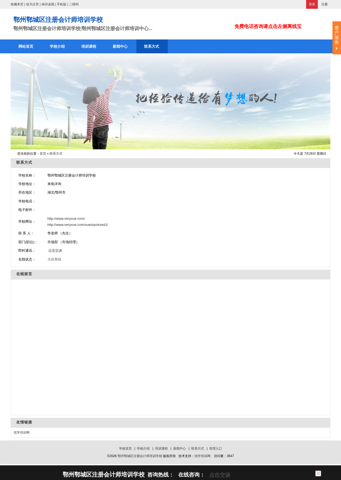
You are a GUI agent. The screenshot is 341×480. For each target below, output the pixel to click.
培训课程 (161, 448)
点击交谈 (54, 251)
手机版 (61, 4)
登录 (312, 4)
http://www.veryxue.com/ (66, 219)
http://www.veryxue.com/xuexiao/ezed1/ (77, 225)
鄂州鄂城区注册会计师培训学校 (139, 456)
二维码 (74, 4)
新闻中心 (179, 448)
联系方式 (56, 153)
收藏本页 (17, 4)
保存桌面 (48, 4)
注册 (324, 4)
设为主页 (32, 4)
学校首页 (125, 448)
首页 (43, 153)
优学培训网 (22, 432)
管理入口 (215, 448)
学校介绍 (143, 448)
